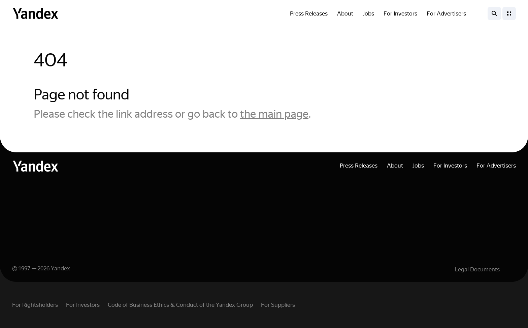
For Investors (400, 13)
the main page (274, 114)
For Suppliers (278, 304)
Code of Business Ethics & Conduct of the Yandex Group (180, 304)
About (345, 13)
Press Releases (309, 13)
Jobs (368, 13)
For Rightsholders (35, 304)
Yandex (60, 268)
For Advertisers (446, 13)
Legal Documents (477, 269)
